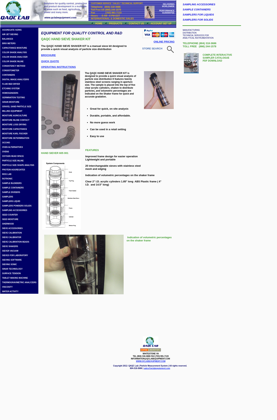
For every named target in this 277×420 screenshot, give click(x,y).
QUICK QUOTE (50, 61)
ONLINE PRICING (164, 41)
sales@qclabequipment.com (157, 368)
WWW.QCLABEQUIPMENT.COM (150, 361)
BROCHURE (48, 55)
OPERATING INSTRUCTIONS (58, 66)
